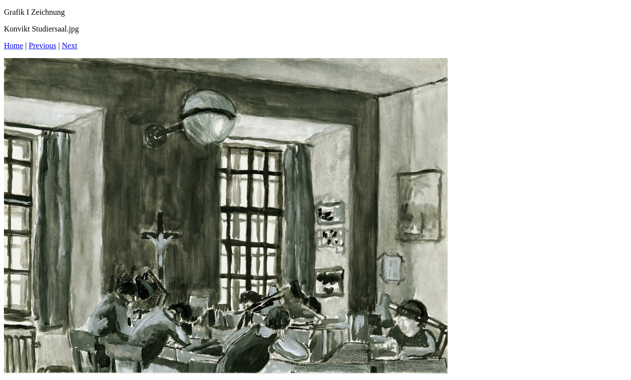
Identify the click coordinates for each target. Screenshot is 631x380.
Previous (42, 45)
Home (13, 45)
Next (69, 45)
